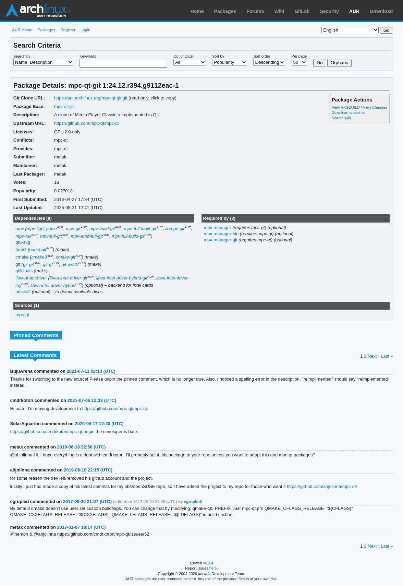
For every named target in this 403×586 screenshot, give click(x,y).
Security (329, 11)
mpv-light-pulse (42, 228)
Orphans (339, 62)
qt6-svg (22, 242)
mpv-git (73, 228)
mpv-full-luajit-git (140, 228)
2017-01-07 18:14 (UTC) (81, 527)
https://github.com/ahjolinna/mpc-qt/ (322, 486)
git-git (28, 264)
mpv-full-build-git (128, 236)
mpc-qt (22, 314)
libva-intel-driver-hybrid (52, 285)
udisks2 (22, 291)
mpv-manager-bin (222, 233)
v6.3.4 (208, 563)
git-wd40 (69, 264)
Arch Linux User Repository (37, 10)
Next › (374, 356)
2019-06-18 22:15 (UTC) (88, 470)
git (17, 264)
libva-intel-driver (31, 277)
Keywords (88, 56)
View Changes (375, 107)
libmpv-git (174, 228)
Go (320, 62)
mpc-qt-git (64, 106)
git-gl (47, 264)
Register (67, 29)
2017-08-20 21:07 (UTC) (87, 501)
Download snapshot (348, 112)
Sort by (218, 56)
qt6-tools (24, 270)
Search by (21, 56)
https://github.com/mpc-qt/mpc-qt (86, 123)
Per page (299, 56)
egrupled (192, 501)
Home (197, 11)
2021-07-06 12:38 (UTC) (92, 400)
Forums (255, 11)
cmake (21, 257)
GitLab (301, 11)
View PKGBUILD (346, 107)
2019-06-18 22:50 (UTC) (81, 447)
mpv (19, 228)
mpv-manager (218, 227)
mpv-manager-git (221, 239)
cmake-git (65, 257)
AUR (354, 11)
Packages (225, 11)
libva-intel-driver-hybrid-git (121, 277)
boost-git (37, 249)
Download (381, 11)
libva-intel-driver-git (68, 277)
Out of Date (183, 56)
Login (85, 29)
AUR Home (22, 29)
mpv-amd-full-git (87, 236)
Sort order (261, 56)
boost (20, 249)
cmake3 (39, 257)
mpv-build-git (102, 228)
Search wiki (341, 118)
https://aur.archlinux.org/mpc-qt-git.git (90, 97)
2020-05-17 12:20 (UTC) (99, 423)
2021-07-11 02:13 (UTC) (91, 371)
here (213, 568)
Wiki (279, 11)
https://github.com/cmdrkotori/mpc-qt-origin (52, 431)
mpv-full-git (51, 236)
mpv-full (23, 236)
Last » (387, 356)
